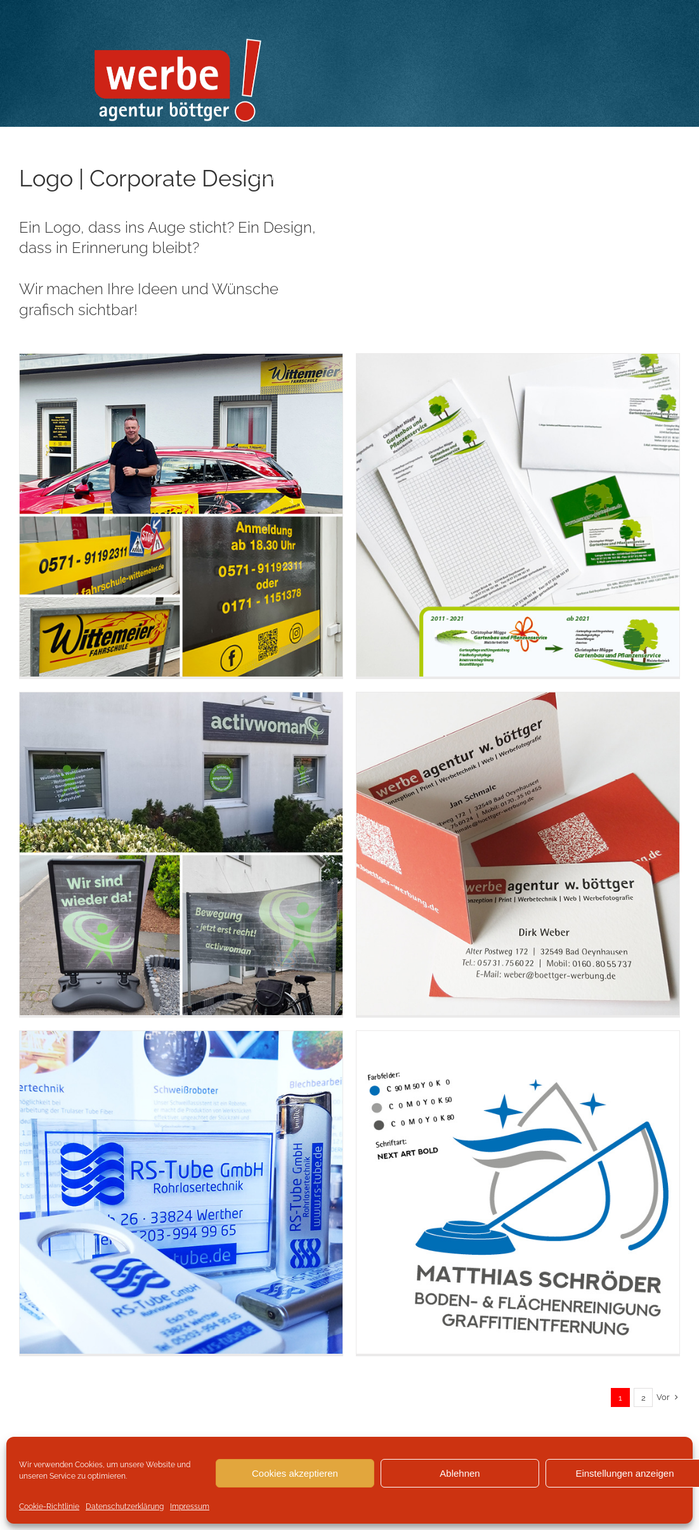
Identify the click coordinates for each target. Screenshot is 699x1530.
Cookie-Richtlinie (49, 1506)
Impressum (189, 1506)
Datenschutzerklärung (125, 1506)
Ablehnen (460, 1473)
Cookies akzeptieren (295, 1473)
